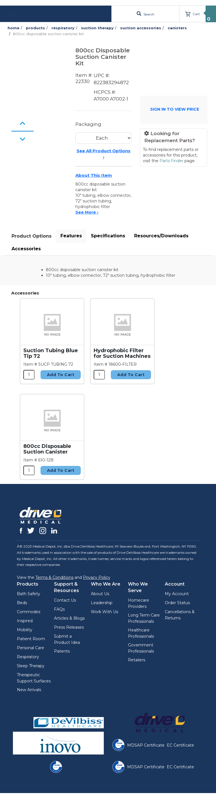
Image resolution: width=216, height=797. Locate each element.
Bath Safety (28, 593)
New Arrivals (29, 689)
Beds (22, 602)
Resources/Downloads (161, 235)
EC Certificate (180, 745)
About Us (100, 593)
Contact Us (65, 600)
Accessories (26, 248)
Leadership (101, 602)
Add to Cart (61, 374)
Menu (17, 14)
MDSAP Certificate (146, 745)
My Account (177, 593)
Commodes (28, 611)
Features (71, 235)
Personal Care (30, 647)
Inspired (25, 620)
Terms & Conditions (54, 577)
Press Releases (69, 627)
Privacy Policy (96, 577)
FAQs (59, 609)
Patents (62, 651)
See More (86, 212)
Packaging (88, 124)
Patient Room (31, 638)
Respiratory (28, 656)
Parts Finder (171, 160)
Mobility (24, 629)
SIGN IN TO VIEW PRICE (174, 109)
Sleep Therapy (30, 665)
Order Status (177, 602)
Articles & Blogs (69, 618)
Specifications (108, 235)
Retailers (136, 659)
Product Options (31, 236)
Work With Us (104, 611)
